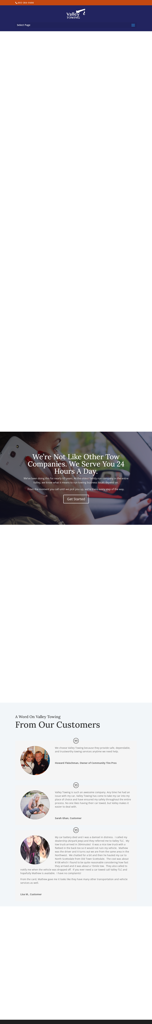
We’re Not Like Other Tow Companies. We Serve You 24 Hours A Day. (76, 464)
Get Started (76, 499)
